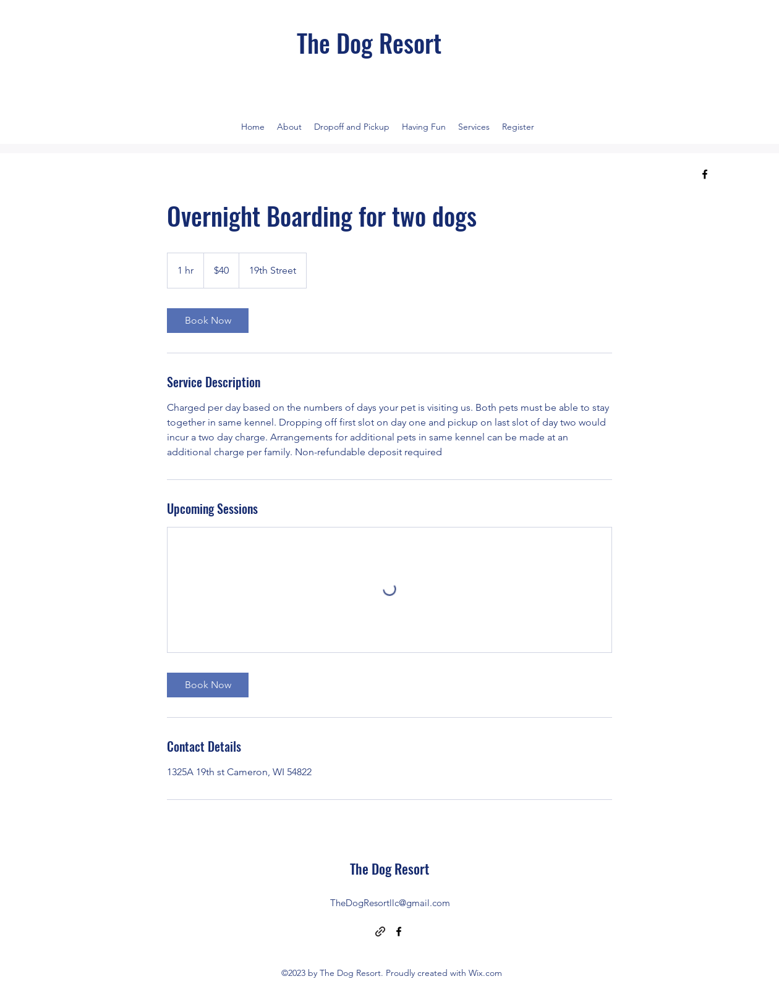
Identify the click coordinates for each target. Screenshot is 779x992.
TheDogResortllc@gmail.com (390, 903)
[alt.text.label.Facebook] (705, 174)
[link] (208, 320)
